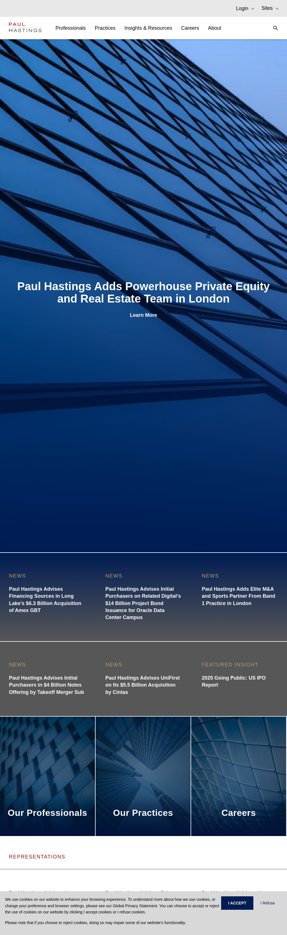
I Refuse (267, 903)
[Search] (274, 28)
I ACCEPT (237, 903)
